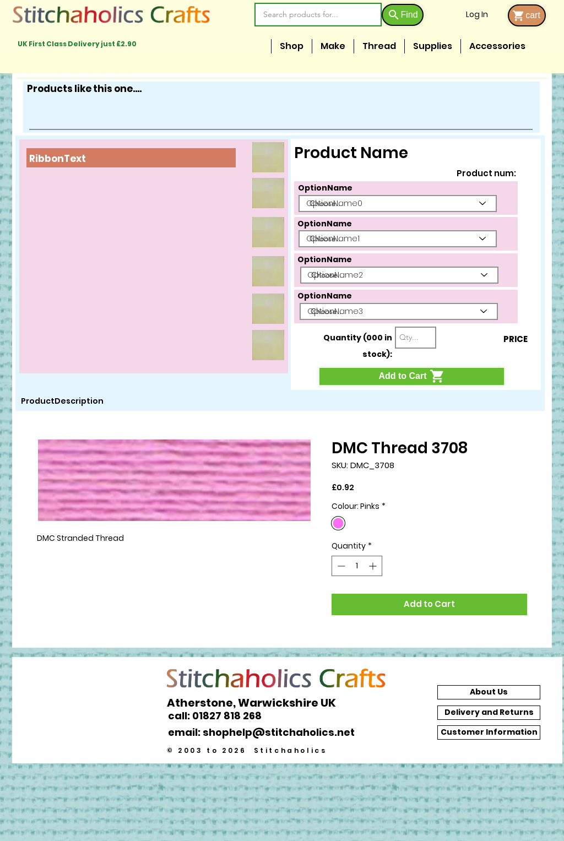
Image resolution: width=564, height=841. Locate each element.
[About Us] (488, 692)
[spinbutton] (357, 566)
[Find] (403, 15)
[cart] (527, 15)
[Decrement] (340, 566)
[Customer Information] (488, 732)
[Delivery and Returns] (488, 713)
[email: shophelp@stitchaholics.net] (264, 732)
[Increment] (374, 566)
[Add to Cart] (411, 376)
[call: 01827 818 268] (221, 716)
